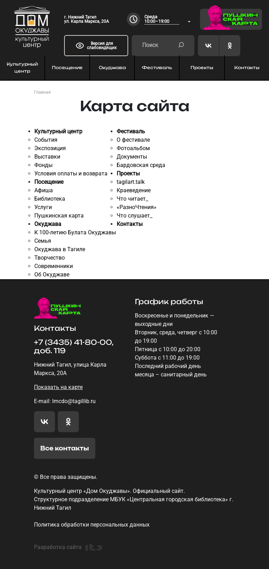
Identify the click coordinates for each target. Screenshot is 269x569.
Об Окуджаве (51, 274)
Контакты (130, 224)
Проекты (202, 67)
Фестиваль (157, 67)
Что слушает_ (134, 215)
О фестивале (133, 139)
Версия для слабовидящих (96, 45)
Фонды (43, 165)
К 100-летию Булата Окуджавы (75, 232)
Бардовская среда (141, 165)
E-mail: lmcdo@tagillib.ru (65, 401)
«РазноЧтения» (137, 207)
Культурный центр (22, 67)
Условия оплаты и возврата (71, 173)
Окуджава (112, 67)
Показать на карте (58, 387)
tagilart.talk (131, 182)
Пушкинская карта (59, 215)
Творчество (49, 257)
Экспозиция (50, 148)
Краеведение (134, 190)
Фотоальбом (133, 148)
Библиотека (49, 198)
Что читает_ (132, 198)
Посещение (67, 67)
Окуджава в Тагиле (59, 249)
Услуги (43, 207)
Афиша (43, 190)
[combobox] (167, 19)
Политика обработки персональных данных (92, 524)
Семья (42, 240)
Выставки (47, 156)
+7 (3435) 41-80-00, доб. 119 (73, 346)
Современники (53, 266)
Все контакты (64, 448)
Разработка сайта (68, 547)
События (45, 139)
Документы (132, 156)
